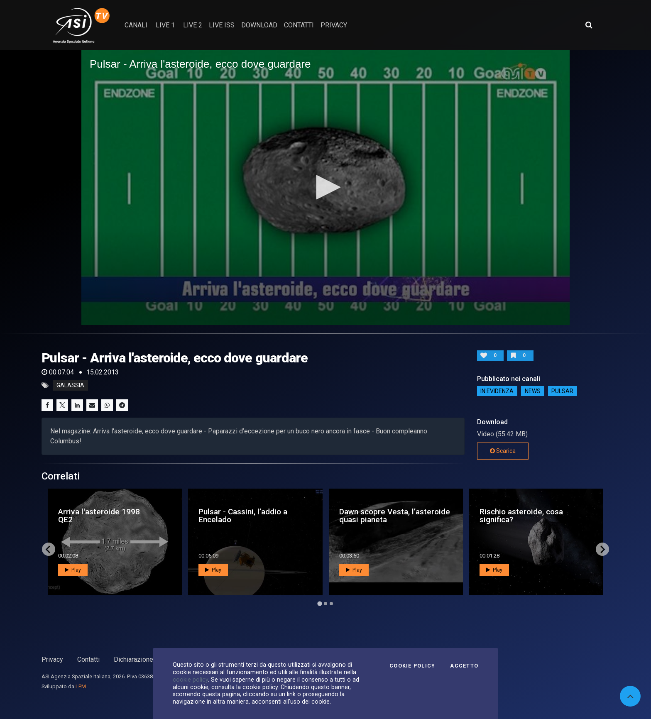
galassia (70, 385)
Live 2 (192, 25)
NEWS (533, 391)
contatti (299, 25)
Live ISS (222, 25)
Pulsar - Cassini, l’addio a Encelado (242, 515)
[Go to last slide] (48, 549)
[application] (325, 187)
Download (259, 25)
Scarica (503, 451)
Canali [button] (136, 25)
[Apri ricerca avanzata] (588, 25)
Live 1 (165, 25)
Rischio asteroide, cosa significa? (521, 515)
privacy (334, 25)
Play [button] (73, 570)
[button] (325, 187)
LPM (81, 686)
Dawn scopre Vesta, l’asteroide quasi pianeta (394, 515)
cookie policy (190, 679)
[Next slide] (602, 549)
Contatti (88, 659)
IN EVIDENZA (497, 391)
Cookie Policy (412, 665)
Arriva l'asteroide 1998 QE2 (99, 515)
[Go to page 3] (331, 603)
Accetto (464, 665)
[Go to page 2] (325, 603)
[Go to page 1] (319, 604)
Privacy (52, 659)
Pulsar (562, 391)
